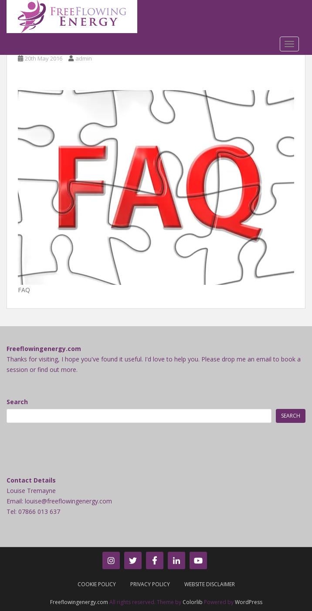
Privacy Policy (150, 584)
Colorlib (193, 602)
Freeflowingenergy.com (79, 602)
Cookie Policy (97, 584)
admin (83, 58)
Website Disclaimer (209, 584)
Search (17, 402)
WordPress (248, 602)
